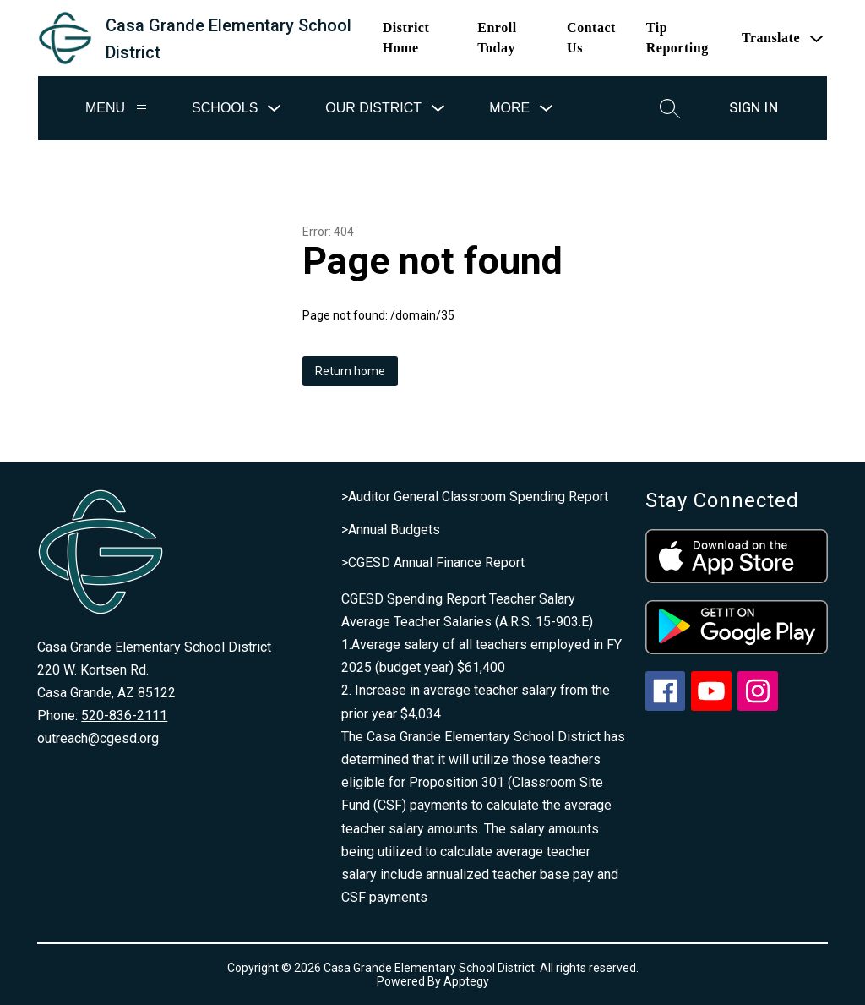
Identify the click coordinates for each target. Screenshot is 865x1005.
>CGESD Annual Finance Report (433, 562)
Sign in (753, 108)
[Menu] (141, 108)
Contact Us (591, 37)
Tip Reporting (677, 37)
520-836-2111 (124, 715)
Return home (350, 371)
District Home (406, 37)
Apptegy (466, 981)
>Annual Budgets (390, 530)
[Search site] (670, 108)
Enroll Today (496, 37)
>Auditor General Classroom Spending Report (474, 497)
